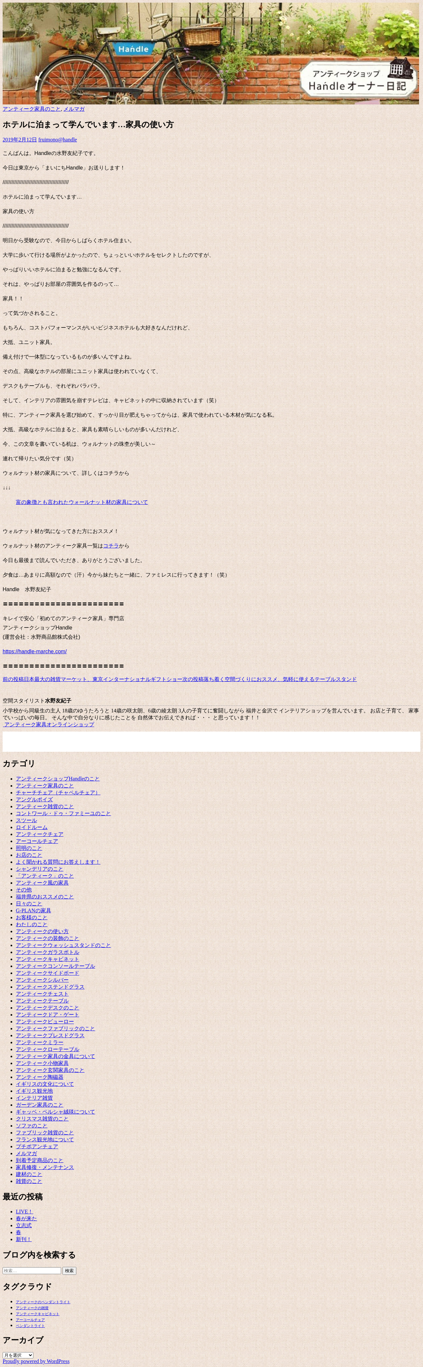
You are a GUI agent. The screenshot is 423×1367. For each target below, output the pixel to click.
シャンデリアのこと (39, 869)
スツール (26, 820)
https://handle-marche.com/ (35, 651)
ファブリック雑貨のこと (45, 1132)
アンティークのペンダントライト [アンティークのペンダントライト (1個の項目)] (43, 1302)
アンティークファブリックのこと (55, 1028)
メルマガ (74, 109)
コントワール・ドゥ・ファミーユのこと (63, 813)
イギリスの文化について (45, 1084)
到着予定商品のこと (39, 1160)
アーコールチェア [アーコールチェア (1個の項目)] (30, 1320)
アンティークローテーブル (47, 1049)
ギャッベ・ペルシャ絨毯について (55, 1112)
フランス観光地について (45, 1139)
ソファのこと (32, 1125)
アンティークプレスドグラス (50, 1035)
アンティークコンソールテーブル (55, 966)
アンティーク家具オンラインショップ (48, 724)
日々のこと (29, 903)
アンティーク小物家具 (42, 1063)
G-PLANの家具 (33, 910)
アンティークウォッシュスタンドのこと (63, 945)
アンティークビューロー (45, 1021)
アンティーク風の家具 (42, 883)
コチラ (111, 546)
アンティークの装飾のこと (47, 938)
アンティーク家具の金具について (55, 1056)
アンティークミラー (39, 1042)
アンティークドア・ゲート (47, 1014)
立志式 (24, 1225)
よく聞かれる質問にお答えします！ (58, 862)
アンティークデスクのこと (47, 1007)
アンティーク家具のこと (32, 109)
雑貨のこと (29, 1181)
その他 (24, 889)
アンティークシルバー (42, 980)
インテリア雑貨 (34, 1098)
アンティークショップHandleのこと (58, 778)
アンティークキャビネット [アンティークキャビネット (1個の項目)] (37, 1314)
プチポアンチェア (37, 1146)
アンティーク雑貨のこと (45, 806)
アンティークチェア (39, 834)
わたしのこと (32, 924)
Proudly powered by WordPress (36, 1361)
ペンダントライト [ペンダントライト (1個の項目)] (30, 1326)
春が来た (26, 1218)
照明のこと (29, 848)
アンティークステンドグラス (50, 987)
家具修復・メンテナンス (45, 1167)
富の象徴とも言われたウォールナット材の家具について (82, 502)
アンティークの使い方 (42, 931)
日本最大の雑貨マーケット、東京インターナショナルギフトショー (92, 679)
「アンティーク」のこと (45, 876)
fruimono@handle (57, 139)
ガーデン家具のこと (39, 1105)
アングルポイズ (34, 799)
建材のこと (29, 1174)
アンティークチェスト (42, 994)
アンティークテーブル (42, 1001)
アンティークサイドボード (47, 973)
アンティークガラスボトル (47, 952)
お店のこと (29, 855)
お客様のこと (32, 917)
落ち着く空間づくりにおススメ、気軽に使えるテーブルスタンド (269, 679)
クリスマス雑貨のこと (42, 1118)
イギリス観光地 (34, 1091)
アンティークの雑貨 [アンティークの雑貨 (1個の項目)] (32, 1308)
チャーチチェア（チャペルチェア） (58, 792)
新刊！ (24, 1239)
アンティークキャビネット (47, 959)
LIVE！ (24, 1211)
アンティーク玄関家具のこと (50, 1070)
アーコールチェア (37, 841)
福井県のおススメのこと (45, 896)
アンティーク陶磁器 (39, 1077)
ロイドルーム (32, 827)
